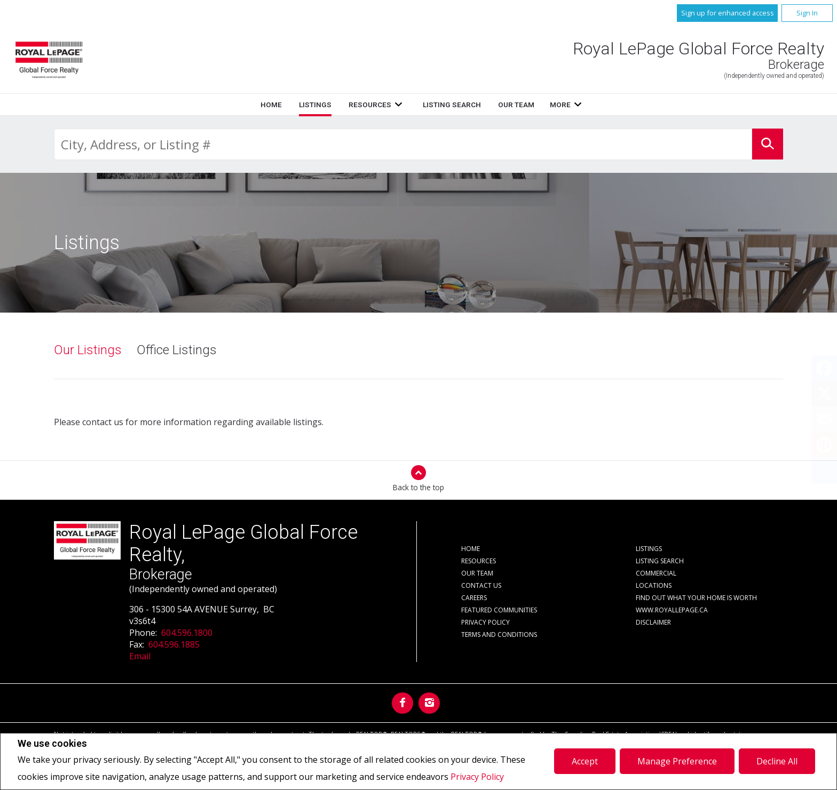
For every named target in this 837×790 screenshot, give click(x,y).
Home (271, 104)
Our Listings (88, 349)
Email (140, 656)
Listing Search (452, 104)
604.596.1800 (186, 633)
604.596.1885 (174, 644)
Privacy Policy (477, 777)
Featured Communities (499, 610)
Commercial (656, 573)
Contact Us (481, 585)
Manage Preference (677, 761)
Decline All (776, 761)
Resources (370, 104)
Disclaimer (653, 622)
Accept (585, 761)
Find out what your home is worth (696, 597)
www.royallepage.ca (672, 610)
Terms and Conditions (499, 634)
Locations (654, 585)
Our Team (516, 104)
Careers (474, 597)
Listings (315, 104)
